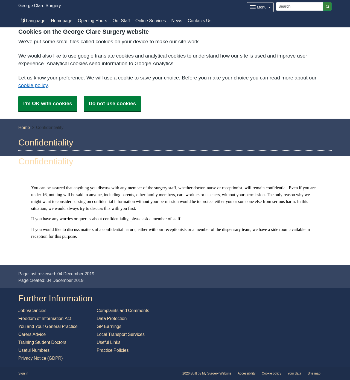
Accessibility (246, 373)
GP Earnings (109, 326)
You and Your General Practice (48, 326)
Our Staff (121, 20)
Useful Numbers (33, 350)
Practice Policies (113, 350)
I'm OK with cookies (47, 103)
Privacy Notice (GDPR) (40, 358)
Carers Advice (32, 334)
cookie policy (33, 85)
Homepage (61, 20)
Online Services (150, 20)
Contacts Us (200, 20)
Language (33, 20)
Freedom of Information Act (44, 318)
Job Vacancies (32, 310)
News (176, 20)
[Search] (299, 6)
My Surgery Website (216, 373)
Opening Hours (92, 20)
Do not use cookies (112, 103)
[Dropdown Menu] (260, 7)
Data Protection (112, 318)
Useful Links (109, 342)
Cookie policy (271, 373)
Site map (314, 373)
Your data (294, 373)
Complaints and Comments (123, 310)
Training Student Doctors (42, 342)
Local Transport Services (121, 334)
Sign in (23, 373)
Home (24, 127)
